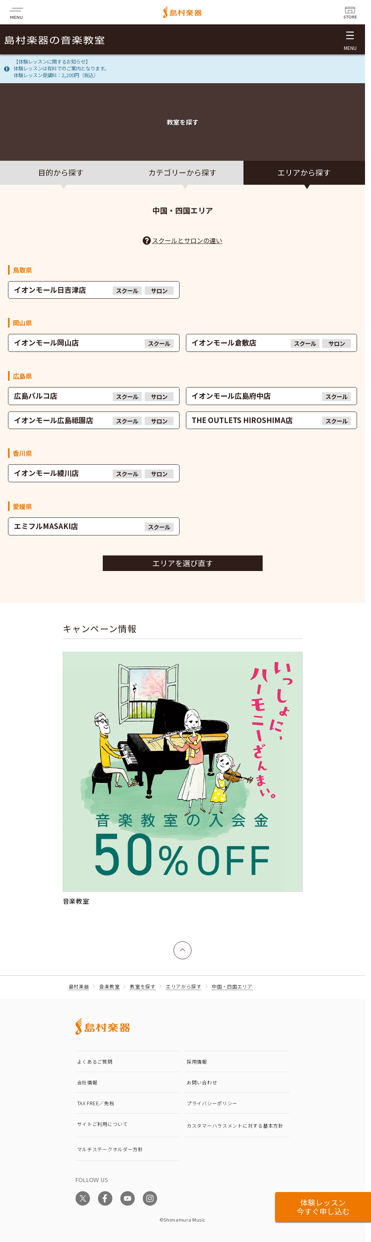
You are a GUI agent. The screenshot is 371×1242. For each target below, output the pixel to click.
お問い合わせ (202, 1082)
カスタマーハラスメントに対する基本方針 (235, 1125)
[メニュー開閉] (350, 39)
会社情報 (87, 1082)
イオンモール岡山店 (94, 342)
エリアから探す (183, 986)
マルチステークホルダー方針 (110, 1149)
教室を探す (143, 986)
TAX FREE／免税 (95, 1103)
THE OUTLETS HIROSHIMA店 (271, 420)
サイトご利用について (102, 1123)
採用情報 (197, 1061)
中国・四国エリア (232, 986)
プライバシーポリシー (212, 1103)
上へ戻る (182, 946)
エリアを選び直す (182, 562)
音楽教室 (109, 986)
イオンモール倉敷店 (271, 342)
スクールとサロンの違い (187, 240)
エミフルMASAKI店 (94, 526)
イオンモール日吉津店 (94, 289)
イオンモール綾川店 (94, 472)
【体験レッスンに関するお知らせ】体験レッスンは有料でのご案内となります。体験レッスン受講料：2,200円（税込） (61, 68)
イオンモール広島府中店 (271, 395)
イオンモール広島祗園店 (94, 420)
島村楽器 (79, 986)
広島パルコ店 (94, 395)
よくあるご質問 (95, 1061)
